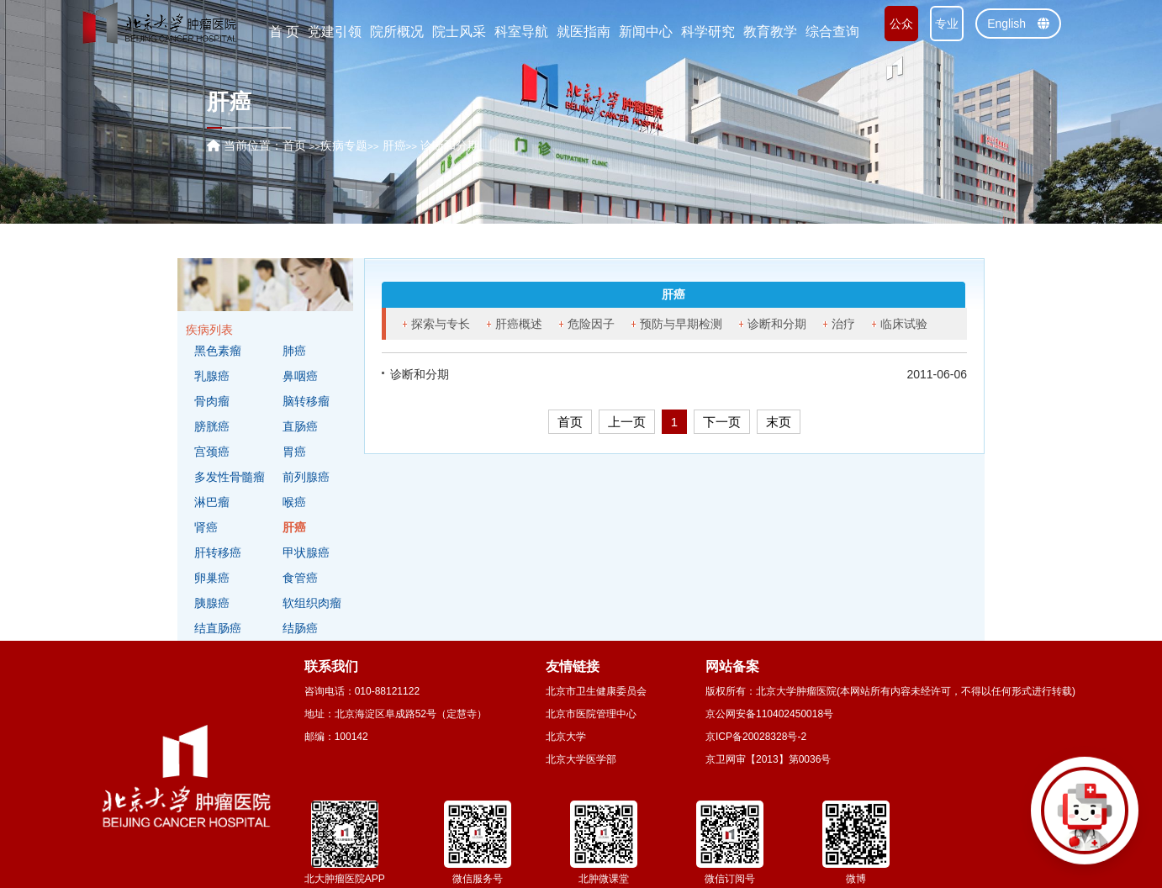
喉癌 (294, 502)
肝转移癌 (217, 552)
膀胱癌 (212, 426)
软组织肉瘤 (312, 603)
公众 (901, 23)
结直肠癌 (217, 628)
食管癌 (300, 577)
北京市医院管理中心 (591, 714)
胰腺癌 (212, 603)
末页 (778, 422)
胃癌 (294, 451)
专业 (947, 23)
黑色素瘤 (217, 350)
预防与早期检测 (681, 323)
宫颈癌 (212, 451)
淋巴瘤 (212, 502)
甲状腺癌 (306, 552)
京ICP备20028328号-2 (755, 737)
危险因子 (591, 323)
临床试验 (903, 323)
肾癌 (206, 527)
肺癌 (294, 350)
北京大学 (566, 737)
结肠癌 (300, 628)
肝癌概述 (518, 323)
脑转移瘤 (306, 401)
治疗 (843, 323)
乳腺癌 (212, 376)
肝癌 (294, 527)
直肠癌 (300, 426)
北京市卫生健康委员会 (596, 691)
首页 (294, 145)
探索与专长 (440, 323)
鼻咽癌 (300, 376)
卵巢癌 (212, 577)
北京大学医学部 (581, 759)
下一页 (722, 422)
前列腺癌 (306, 477)
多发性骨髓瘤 (229, 477)
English (1018, 23)
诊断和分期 (776, 323)
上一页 (627, 422)
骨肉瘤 (212, 401)
